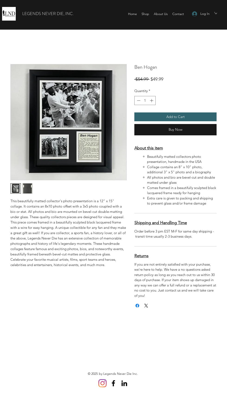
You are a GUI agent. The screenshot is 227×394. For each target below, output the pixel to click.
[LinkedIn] (124, 383)
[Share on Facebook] (137, 305)
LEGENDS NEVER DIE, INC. (48, 14)
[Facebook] (113, 383)
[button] (215, 13)
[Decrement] (138, 100)
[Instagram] (102, 383)
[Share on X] (146, 305)
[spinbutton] (145, 100)
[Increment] (152, 100)
